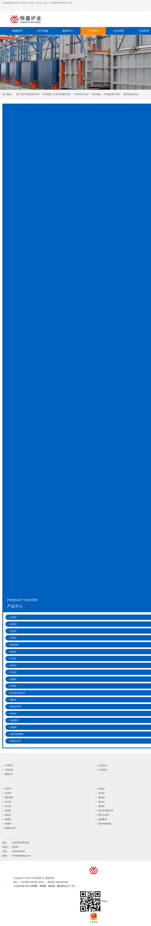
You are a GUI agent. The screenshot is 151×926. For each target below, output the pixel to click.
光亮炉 (6, 810)
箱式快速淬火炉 (131, 94)
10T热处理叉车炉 (112, 94)
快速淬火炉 (9, 828)
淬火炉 (6, 806)
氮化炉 (100, 797)
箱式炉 (100, 788)
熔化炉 (6, 815)
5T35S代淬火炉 (81, 94)
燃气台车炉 (102, 815)
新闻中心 (68, 30)
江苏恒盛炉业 (57, 19)
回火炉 (6, 802)
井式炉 (6, 793)
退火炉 (100, 802)
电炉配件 (101, 819)
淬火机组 (96, 94)
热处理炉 (7, 797)
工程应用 (7, 769)
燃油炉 (6, 819)
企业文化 (101, 765)
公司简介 (7, 765)
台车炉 (6, 788)
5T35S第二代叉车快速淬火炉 (57, 94)
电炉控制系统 (103, 823)
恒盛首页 (17, 30)
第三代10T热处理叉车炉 (28, 94)
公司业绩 (118, 30)
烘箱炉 (6, 823)
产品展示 (93, 30)
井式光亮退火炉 (105, 810)
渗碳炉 (100, 806)
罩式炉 (100, 793)
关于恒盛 (42, 30)
